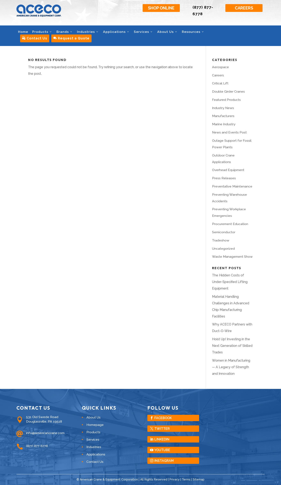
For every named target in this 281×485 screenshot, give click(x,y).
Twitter (162, 429)
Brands (64, 32)
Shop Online (161, 8)
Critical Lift (220, 83)
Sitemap (198, 479)
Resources (193, 32)
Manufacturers (223, 116)
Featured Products (226, 100)
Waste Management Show (232, 257)
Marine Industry (223, 124)
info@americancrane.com (45, 433)
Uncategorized (223, 249)
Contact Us (34, 38)
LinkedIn (161, 439)
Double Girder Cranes (228, 91)
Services (143, 32)
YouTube (162, 450)
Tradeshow (220, 240)
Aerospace (220, 67)
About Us (167, 32)
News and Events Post (229, 132)
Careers (244, 8)
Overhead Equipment (228, 170)
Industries (88, 32)
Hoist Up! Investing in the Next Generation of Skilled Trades (232, 345)
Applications (116, 32)
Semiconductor (223, 232)
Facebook (163, 418)
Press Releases (224, 178)
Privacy (175, 479)
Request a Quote (71, 38)
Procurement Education (230, 224)
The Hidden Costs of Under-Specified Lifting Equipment (230, 281)
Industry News (223, 108)
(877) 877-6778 (37, 446)
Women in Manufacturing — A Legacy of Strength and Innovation (231, 367)
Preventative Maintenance (232, 186)
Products (42, 32)
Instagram (164, 461)
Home (23, 32)
